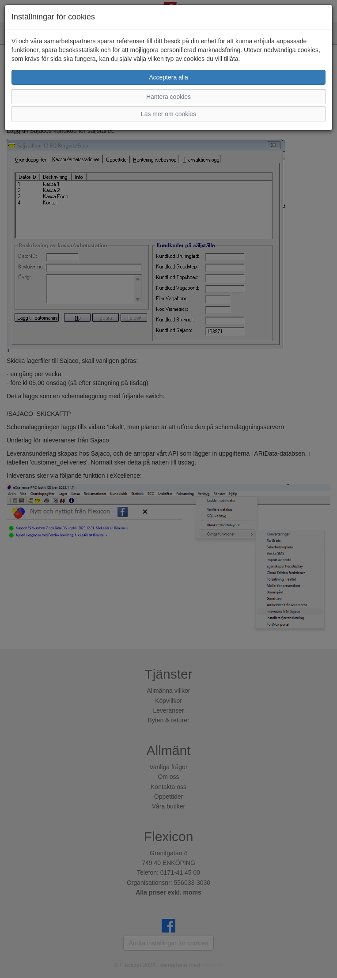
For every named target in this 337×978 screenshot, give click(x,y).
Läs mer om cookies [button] (168, 113)
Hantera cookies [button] (168, 96)
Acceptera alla (168, 77)
